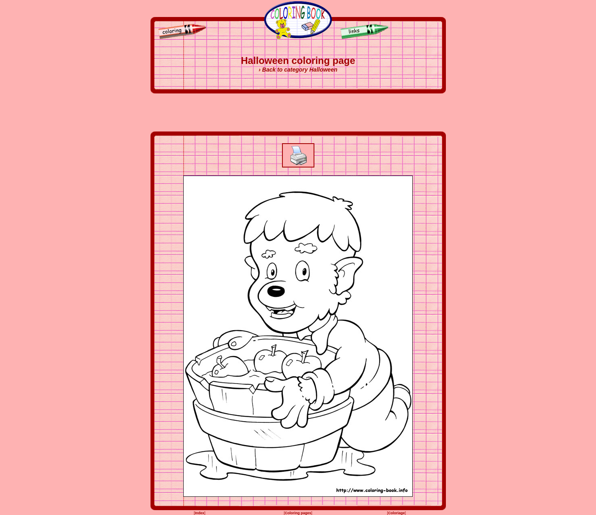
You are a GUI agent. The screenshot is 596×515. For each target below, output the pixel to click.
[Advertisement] (298, 112)
